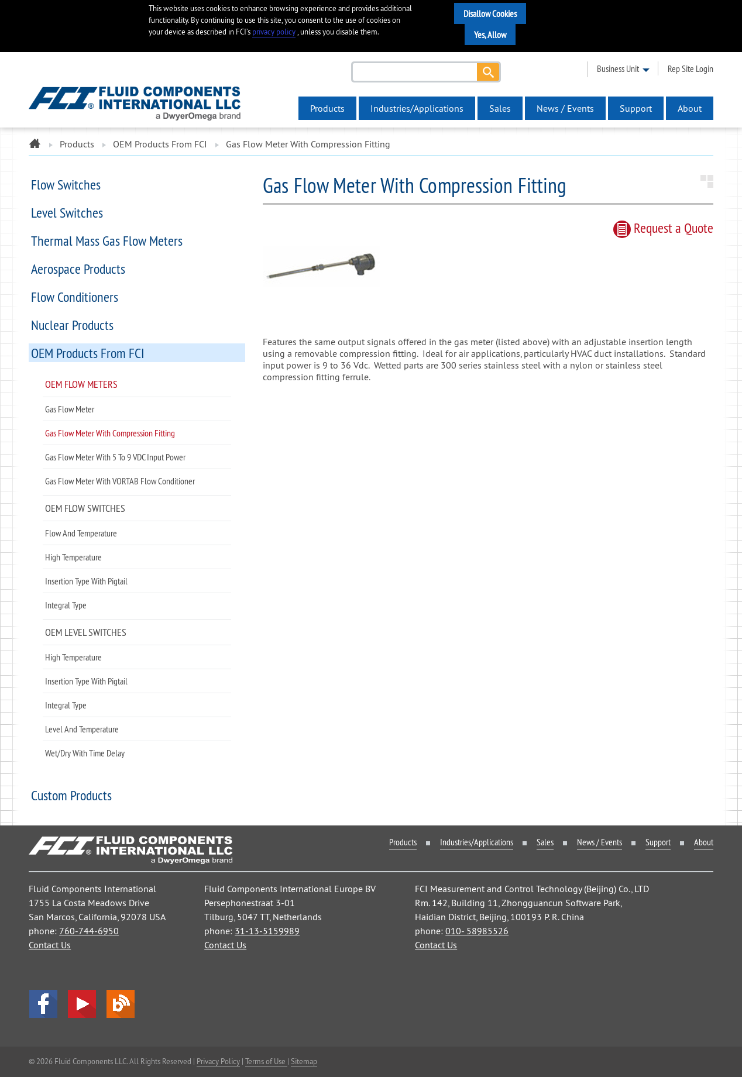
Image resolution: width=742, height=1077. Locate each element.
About (690, 108)
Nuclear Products (72, 324)
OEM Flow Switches (85, 508)
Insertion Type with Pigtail (86, 581)
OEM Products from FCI (160, 144)
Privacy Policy (218, 1061)
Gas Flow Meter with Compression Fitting (110, 433)
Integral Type (66, 605)
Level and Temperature (82, 729)
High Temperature (73, 557)
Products (327, 108)
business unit (618, 68)
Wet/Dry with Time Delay (85, 753)
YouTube (82, 1003)
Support (636, 108)
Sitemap (304, 1061)
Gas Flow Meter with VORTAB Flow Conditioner (120, 481)
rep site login (690, 68)
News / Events (565, 108)
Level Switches (67, 212)
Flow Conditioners (74, 296)
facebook (43, 1003)
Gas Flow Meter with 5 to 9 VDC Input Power (115, 457)
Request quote (663, 227)
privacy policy (274, 32)
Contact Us (50, 945)
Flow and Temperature (81, 533)
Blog (120, 1003)
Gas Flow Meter (69, 409)
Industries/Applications (416, 108)
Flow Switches (66, 184)
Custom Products (71, 795)
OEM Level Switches (85, 632)
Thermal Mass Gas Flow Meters (107, 240)
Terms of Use (266, 1061)
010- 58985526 (477, 931)
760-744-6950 (89, 931)
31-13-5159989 (267, 931)
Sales (500, 108)
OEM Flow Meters (81, 384)
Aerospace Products (78, 268)
